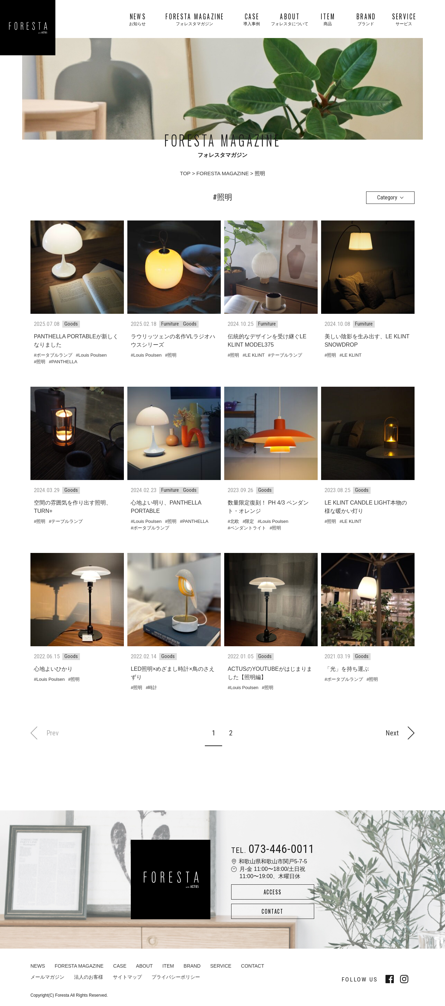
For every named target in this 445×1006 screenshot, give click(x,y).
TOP (185, 173)
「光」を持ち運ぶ (347, 669)
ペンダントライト (248, 527)
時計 (152, 687)
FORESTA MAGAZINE (223, 173)
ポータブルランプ (54, 355)
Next (400, 732)
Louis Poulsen (92, 355)
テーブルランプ (286, 355)
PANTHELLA (64, 361)
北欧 (234, 521)
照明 (40, 361)
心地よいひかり (53, 669)
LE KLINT (254, 355)
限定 (249, 521)
